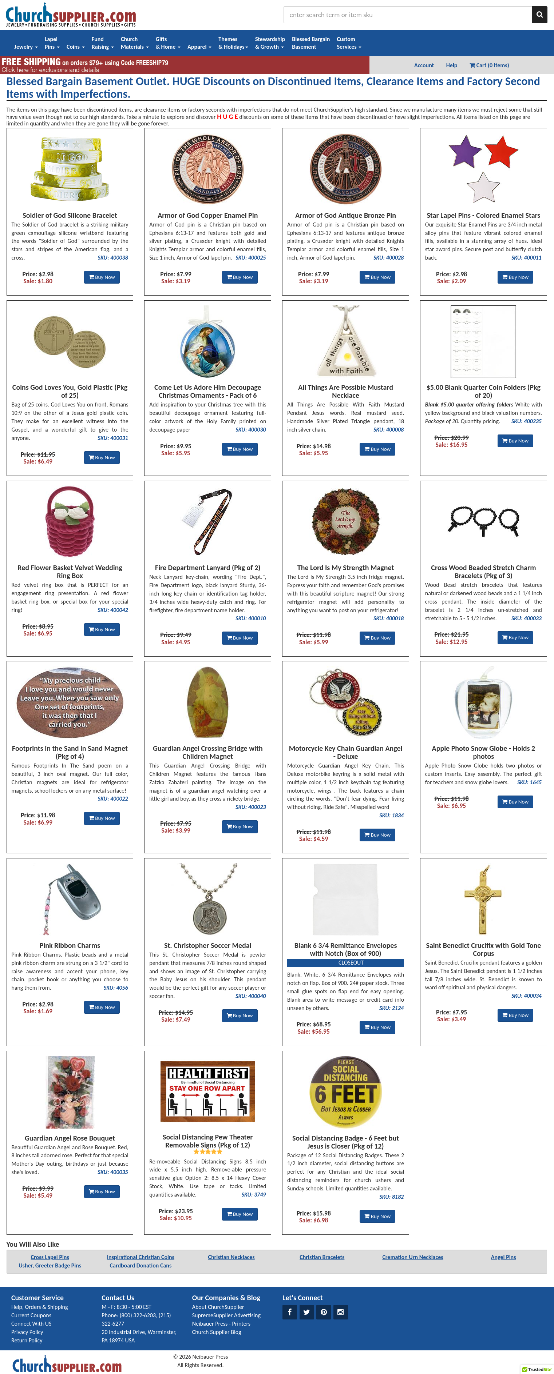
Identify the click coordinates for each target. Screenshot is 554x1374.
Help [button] (452, 65)
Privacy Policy (27, 1332)
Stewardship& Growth (270, 43)
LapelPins (52, 43)
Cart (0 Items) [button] (489, 65)
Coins (76, 46)
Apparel (199, 46)
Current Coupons (31, 1315)
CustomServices (349, 43)
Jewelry (26, 46)
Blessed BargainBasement (311, 43)
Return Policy (26, 1340)
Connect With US (31, 1323)
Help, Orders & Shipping (39, 1306)
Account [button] (424, 65)
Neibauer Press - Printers (221, 1323)
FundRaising (103, 43)
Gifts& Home (168, 43)
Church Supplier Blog (216, 1332)
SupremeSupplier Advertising (226, 1315)
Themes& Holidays (233, 43)
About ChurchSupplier (218, 1306)
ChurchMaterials (135, 43)
